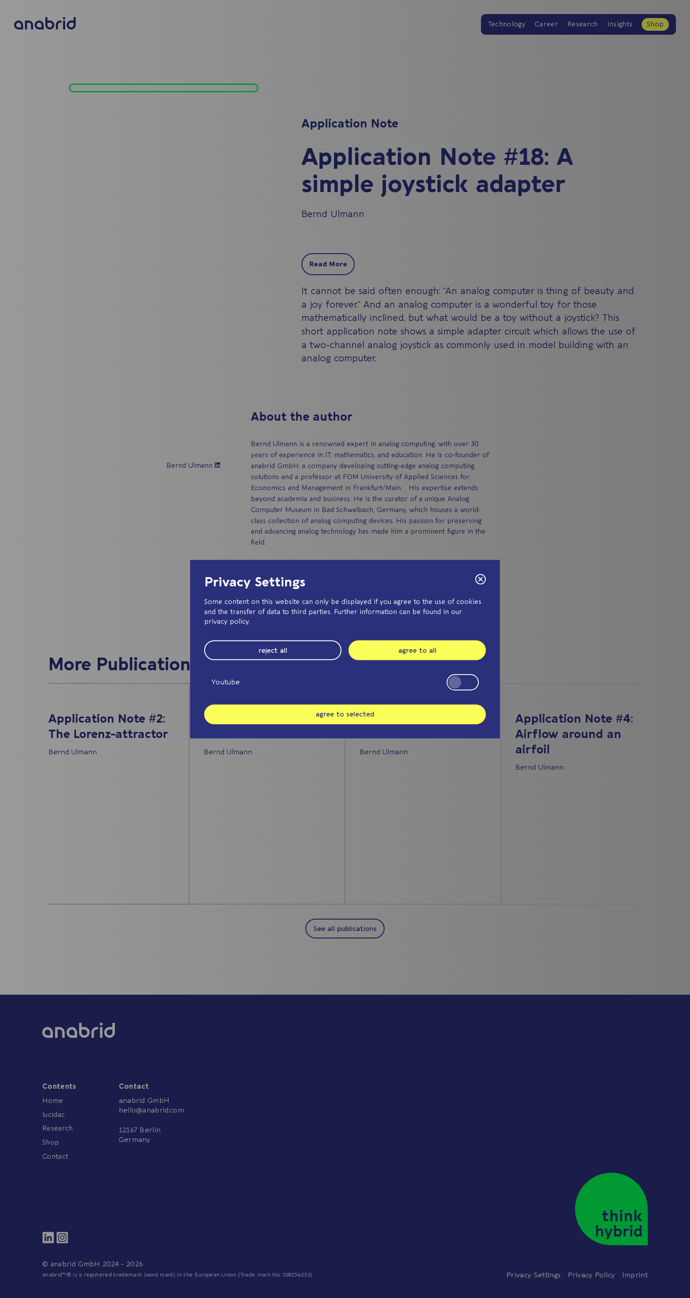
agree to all (417, 650)
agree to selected (345, 714)
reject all (273, 650)
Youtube (345, 682)
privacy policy (226, 621)
